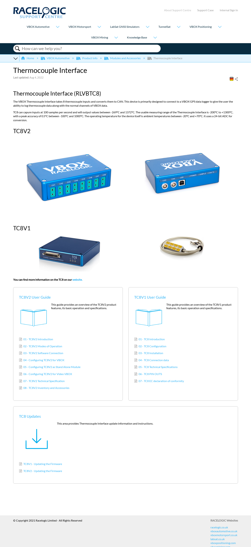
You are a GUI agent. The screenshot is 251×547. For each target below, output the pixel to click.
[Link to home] (39, 17)
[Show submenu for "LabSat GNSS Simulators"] (147, 27)
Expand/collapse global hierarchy (15, 58)
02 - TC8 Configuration (150, 346)
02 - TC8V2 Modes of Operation (40, 346)
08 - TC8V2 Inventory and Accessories (44, 388)
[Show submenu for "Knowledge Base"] (155, 37)
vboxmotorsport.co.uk (223, 535)
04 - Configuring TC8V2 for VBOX (41, 360)
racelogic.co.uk (219, 527)
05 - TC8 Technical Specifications (156, 367)
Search (17, 48)
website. (77, 279)
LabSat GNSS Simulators (124, 26)
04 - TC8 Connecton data (151, 360)
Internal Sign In (229, 10)
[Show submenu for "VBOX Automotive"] (57, 27)
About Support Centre (177, 10)
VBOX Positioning (201, 26)
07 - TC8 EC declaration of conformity (159, 381)
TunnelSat (164, 26)
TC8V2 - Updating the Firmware (40, 471)
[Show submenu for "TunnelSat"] (178, 27)
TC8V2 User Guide (35, 297)
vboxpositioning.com (223, 543)
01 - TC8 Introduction (149, 339)
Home (28, 58)
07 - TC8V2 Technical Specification (42, 381)
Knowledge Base (137, 37)
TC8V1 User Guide (150, 297)
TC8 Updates (30, 416)
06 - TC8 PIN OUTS (148, 374)
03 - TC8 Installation (148, 353)
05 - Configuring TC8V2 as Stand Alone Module (49, 367)
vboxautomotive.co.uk (223, 531)
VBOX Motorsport (80, 26)
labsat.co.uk (217, 539)
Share (236, 79)
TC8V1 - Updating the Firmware (40, 464)
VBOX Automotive (38, 26)
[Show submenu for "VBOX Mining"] (116, 37)
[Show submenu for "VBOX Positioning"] (219, 27)
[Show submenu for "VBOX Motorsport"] (99, 27)
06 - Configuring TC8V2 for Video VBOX (45, 374)
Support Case (205, 10)
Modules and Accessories (122, 58)
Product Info (87, 58)
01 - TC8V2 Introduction (36, 339)
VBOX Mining (99, 37)
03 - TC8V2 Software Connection (41, 353)
